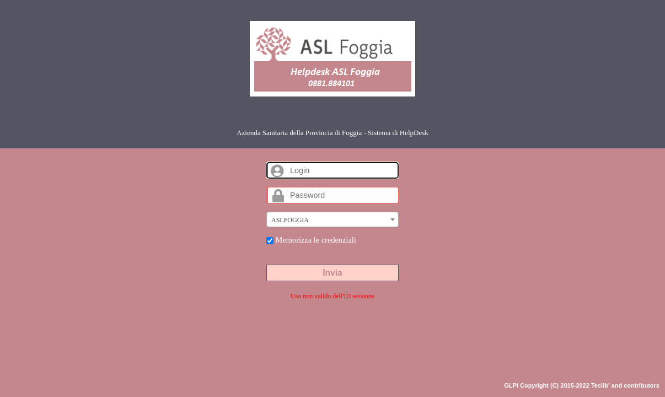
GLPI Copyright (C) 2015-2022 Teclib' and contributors (581, 385)
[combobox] (332, 219)
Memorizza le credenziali (311, 239)
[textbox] (332, 220)
